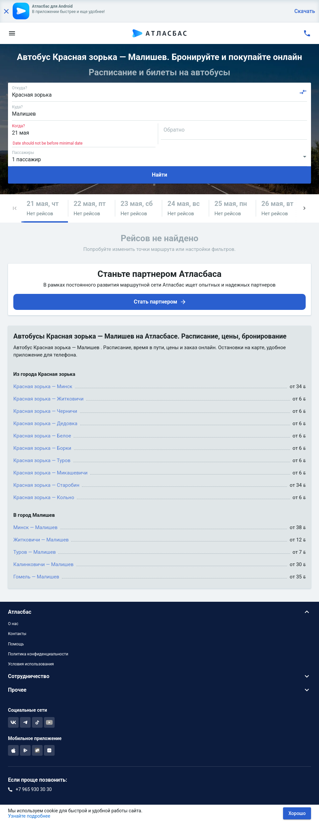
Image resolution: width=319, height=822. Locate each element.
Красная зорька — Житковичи (48, 399)
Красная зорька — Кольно (43, 497)
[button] (14, 208)
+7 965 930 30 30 (34, 789)
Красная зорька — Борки (42, 448)
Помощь (16, 644)
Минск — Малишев (35, 527)
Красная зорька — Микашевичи (50, 473)
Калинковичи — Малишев (43, 564)
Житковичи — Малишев (41, 540)
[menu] (12, 33)
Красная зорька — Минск (42, 387)
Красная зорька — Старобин (46, 485)
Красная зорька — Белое (42, 436)
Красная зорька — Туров (42, 460)
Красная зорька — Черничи (45, 411)
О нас (13, 623)
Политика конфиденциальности (38, 654)
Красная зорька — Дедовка (45, 423)
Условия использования (31, 664)
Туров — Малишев (34, 552)
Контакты (17, 633)
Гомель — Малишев (36, 577)
